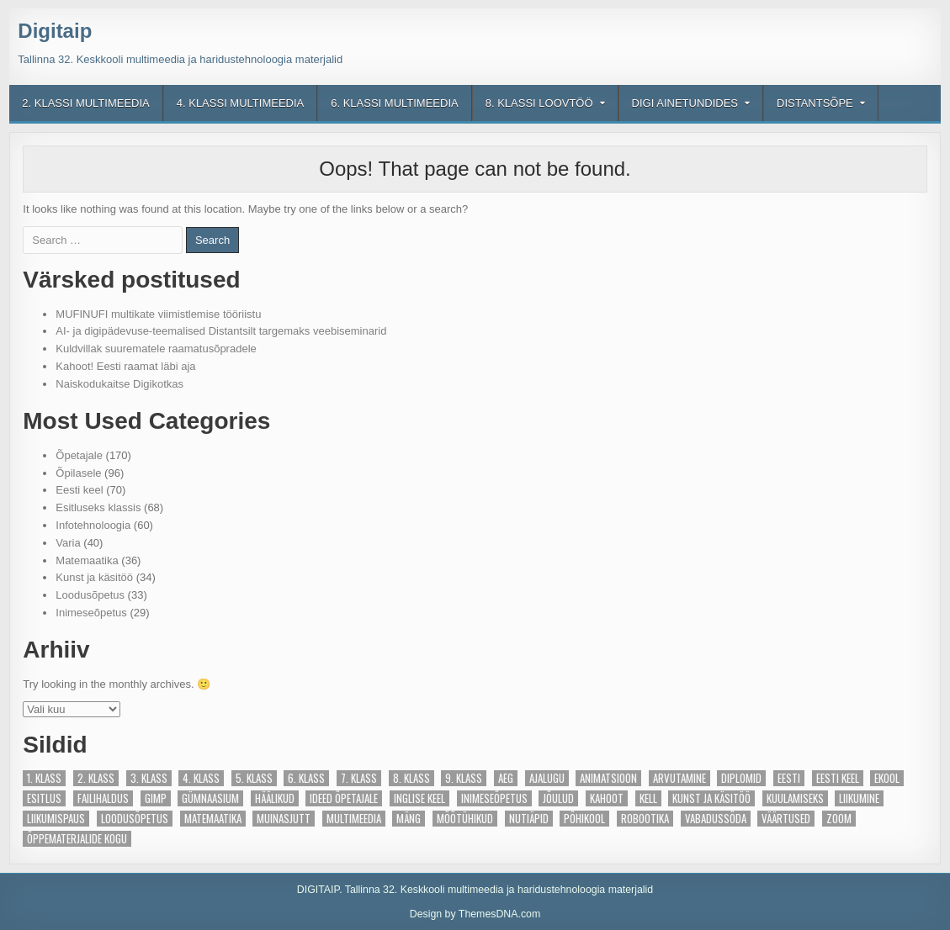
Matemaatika (87, 560)
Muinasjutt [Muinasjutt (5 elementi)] (283, 819)
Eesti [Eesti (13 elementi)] (789, 778)
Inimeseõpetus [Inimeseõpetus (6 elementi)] (494, 798)
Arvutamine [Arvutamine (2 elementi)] (679, 778)
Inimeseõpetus (91, 612)
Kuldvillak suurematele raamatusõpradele (156, 348)
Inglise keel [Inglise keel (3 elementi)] (419, 798)
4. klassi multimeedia (240, 103)
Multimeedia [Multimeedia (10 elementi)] (353, 819)
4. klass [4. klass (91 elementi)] (201, 778)
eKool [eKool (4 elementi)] (887, 778)
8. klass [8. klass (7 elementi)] (411, 778)
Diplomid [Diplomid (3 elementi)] (741, 778)
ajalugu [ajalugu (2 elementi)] (547, 778)
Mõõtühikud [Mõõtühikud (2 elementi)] (465, 819)
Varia (68, 542)
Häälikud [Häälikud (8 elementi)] (275, 798)
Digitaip (55, 30)
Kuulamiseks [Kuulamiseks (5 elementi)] (795, 798)
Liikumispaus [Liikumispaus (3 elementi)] (56, 819)
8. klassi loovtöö (539, 103)
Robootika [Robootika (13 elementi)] (645, 819)
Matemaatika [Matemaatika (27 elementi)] (212, 819)
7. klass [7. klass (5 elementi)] (359, 778)
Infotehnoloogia (93, 525)
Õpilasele (78, 473)
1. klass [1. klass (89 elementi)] (44, 778)
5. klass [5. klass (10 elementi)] (254, 778)
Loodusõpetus (90, 595)
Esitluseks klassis (98, 507)
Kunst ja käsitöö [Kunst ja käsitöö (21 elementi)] (711, 798)
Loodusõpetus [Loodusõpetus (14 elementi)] (134, 819)
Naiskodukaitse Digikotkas (119, 384)
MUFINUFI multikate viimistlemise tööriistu (158, 314)
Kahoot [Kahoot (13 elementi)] (607, 798)
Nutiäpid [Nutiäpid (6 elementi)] (529, 819)
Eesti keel (79, 489)
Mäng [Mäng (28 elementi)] (408, 819)
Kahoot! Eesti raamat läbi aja (125, 366)
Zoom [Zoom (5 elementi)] (839, 819)
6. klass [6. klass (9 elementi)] (306, 778)
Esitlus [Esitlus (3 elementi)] (44, 798)
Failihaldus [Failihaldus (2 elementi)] (103, 798)
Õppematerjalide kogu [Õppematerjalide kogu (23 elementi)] (77, 839)
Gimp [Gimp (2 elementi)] (156, 798)
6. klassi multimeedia (394, 103)
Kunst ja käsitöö (94, 577)
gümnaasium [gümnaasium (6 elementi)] (210, 798)
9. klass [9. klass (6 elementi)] (463, 778)
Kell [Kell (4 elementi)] (648, 798)
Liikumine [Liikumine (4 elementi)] (859, 798)
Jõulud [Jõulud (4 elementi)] (558, 798)
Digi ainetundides (685, 103)
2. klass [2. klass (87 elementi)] (95, 778)
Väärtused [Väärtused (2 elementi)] (786, 819)
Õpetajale (79, 455)
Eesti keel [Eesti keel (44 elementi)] (837, 778)
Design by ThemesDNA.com (475, 914)
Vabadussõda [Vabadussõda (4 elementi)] (715, 819)
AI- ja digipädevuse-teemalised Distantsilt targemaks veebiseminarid (221, 331)
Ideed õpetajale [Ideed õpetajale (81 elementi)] (344, 798)
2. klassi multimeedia (85, 103)
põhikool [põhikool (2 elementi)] (584, 819)
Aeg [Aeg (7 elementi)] (505, 778)
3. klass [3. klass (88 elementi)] (148, 778)
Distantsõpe (815, 103)
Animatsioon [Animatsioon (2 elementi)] (608, 778)
